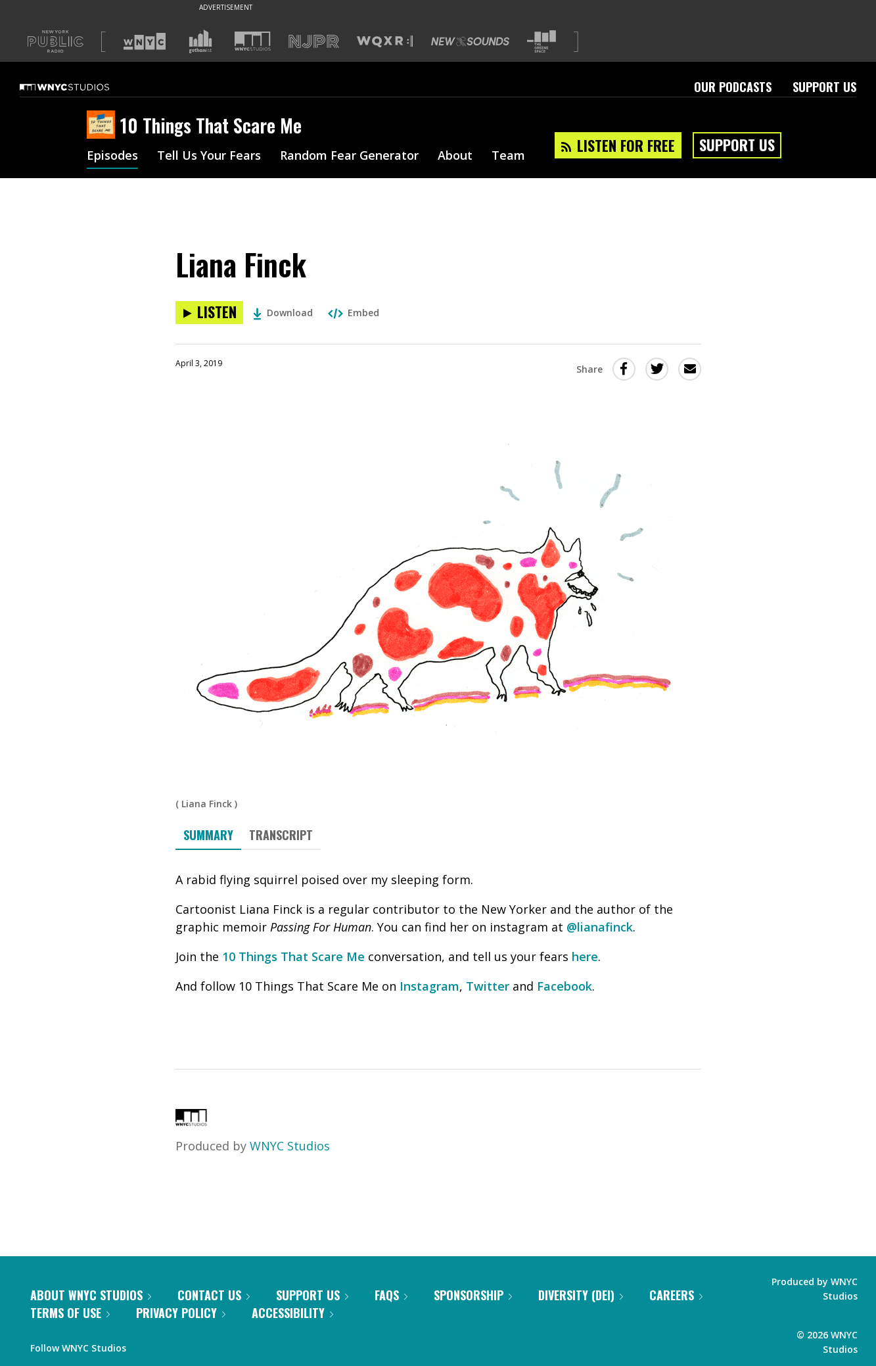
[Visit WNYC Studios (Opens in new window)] (253, 41)
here (585, 956)
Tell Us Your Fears (209, 156)
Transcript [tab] (281, 834)
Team (508, 156)
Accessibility (292, 1312)
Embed (353, 312)
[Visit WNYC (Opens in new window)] (145, 41)
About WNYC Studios (90, 1295)
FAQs (391, 1295)
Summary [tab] (208, 834)
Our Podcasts (733, 86)
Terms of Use (70, 1312)
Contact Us (213, 1295)
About (455, 156)
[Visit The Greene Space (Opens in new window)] (541, 41)
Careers (676, 1295)
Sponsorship (473, 1295)
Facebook (564, 986)
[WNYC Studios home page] (81, 87)
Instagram (429, 986)
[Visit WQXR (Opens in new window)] (385, 41)
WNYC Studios (290, 1146)
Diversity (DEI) (580, 1295)
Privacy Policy (180, 1312)
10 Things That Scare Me (293, 956)
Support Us (824, 86)
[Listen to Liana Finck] (209, 312)
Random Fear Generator (349, 156)
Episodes (112, 156)
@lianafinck (599, 927)
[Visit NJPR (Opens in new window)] (313, 42)
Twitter (487, 986)
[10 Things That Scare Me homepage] (103, 125)
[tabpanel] (438, 948)
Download (283, 312)
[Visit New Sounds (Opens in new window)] (470, 41)
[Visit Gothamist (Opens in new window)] (200, 41)
